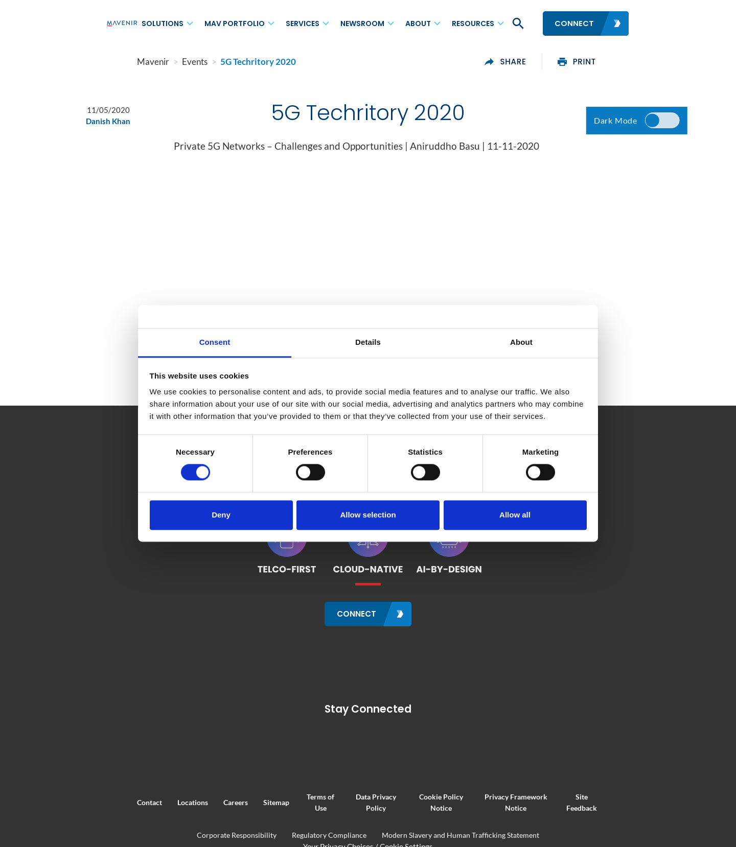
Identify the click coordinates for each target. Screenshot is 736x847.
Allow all (515, 514)
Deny (221, 514)
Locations (162, 802)
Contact (118, 802)
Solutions (162, 23)
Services (302, 23)
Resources (473, 23)
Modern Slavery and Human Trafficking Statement (460, 834)
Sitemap (246, 802)
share (536, 61)
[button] (517, 23)
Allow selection (368, 514)
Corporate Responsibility (237, 834)
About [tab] (521, 342)
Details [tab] (368, 342)
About (418, 23)
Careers (205, 802)
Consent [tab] (215, 342)
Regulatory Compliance (329, 834)
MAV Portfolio (234, 23)
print (607, 61)
